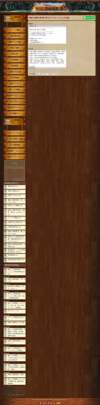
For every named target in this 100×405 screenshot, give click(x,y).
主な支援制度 (14, 145)
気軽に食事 (14, 48)
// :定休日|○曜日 (47, 40)
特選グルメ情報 (14, 42)
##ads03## (47, 68)
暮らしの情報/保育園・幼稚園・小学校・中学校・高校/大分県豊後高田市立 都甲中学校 (16, 332)
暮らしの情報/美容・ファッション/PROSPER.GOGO (16, 272)
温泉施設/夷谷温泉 (16, 259)
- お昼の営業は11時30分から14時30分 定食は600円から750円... (47, 52)
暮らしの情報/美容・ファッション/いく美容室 (16, 349)
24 (11, 177)
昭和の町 (14, 54)
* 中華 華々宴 (47, 26)
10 (11, 172)
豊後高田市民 (48, 399)
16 (8, 174)
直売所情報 (14, 78)
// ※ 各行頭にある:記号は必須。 (47, 35)
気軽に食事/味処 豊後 (16, 374)
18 (14, 174)
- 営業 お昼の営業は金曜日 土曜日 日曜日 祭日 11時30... (47, 61)
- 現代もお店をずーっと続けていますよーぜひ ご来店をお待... (47, 63)
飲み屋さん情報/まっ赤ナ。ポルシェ (16, 287)
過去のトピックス (15, 157)
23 (8, 177)
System (55, 399)
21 (23, 174)
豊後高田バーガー (15, 108)
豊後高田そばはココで (14, 96)
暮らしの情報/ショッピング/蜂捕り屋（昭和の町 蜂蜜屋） (16, 381)
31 (11, 179)
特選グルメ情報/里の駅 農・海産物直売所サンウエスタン (16, 239)
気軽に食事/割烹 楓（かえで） (16, 232)
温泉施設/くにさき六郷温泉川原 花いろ (16, 251)
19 (17, 174)
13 (20, 172)
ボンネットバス (14, 133)
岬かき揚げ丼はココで (14, 102)
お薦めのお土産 (14, 72)
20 (20, 174)
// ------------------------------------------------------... (47, 28)
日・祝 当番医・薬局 (14, 139)
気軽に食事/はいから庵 (16, 322)
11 (14, 172)
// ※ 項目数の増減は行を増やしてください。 (47, 33)
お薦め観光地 (14, 36)
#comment (47, 66)
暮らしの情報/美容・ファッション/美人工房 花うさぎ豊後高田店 (16, 296)
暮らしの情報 (14, 90)
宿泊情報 (14, 60)
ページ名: (31, 74)
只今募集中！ (14, 114)
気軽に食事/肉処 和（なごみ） (16, 201)
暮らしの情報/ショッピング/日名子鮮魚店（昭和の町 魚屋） (16, 367)
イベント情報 (14, 30)
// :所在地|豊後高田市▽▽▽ (47, 42)
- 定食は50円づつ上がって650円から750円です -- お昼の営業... (47, 54)
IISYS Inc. (66, 399)
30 (8, 179)
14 (23, 172)
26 (17, 177)
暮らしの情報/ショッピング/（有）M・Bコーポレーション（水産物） (16, 305)
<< (12, 162)
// (47, 37)
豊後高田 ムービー (15, 151)
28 (23, 177)
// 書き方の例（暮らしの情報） (47, 30)
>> (16, 162)
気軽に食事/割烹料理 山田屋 (16, 245)
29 (6, 179)
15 (6, 174)
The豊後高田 (50, 8)
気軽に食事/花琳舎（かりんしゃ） (16, 342)
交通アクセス (14, 84)
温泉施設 (14, 66)
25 (14, 177)
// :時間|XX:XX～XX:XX (47, 39)
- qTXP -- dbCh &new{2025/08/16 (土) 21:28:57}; (47, 55)
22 (6, 177)
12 (17, 172)
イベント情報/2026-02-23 (16, 318)
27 (20, 177)
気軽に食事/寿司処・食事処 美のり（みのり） (16, 212)
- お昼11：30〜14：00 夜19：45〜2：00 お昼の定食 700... (47, 59)
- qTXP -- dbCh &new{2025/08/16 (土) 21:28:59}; (47, 57)
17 (11, 174)
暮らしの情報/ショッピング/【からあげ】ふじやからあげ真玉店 (16, 358)
